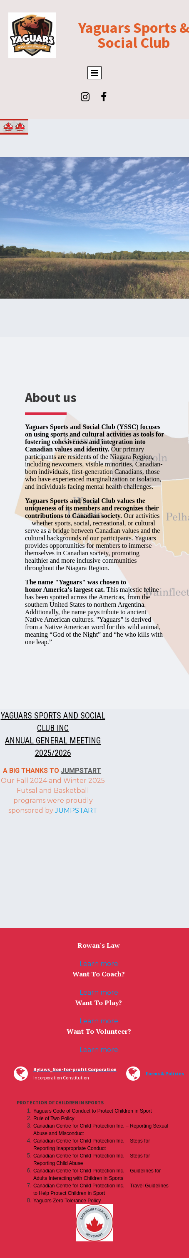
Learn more (99, 964)
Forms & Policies (165, 1073)
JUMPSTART (81, 771)
